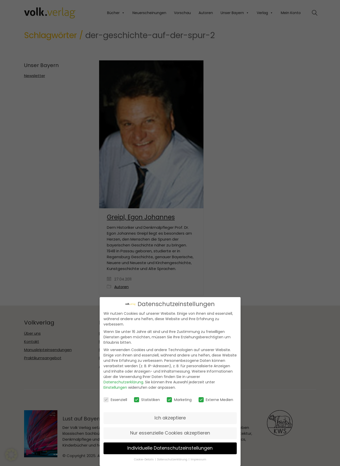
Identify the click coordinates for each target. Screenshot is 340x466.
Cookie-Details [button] (144, 458)
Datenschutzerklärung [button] (172, 458)
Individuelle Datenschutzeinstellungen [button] (170, 446)
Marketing (179, 397)
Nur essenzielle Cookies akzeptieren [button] (170, 431)
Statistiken (147, 397)
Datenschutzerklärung (123, 380)
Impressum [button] (198, 458)
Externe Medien (216, 397)
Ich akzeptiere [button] (170, 416)
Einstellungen (115, 385)
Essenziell (115, 397)
